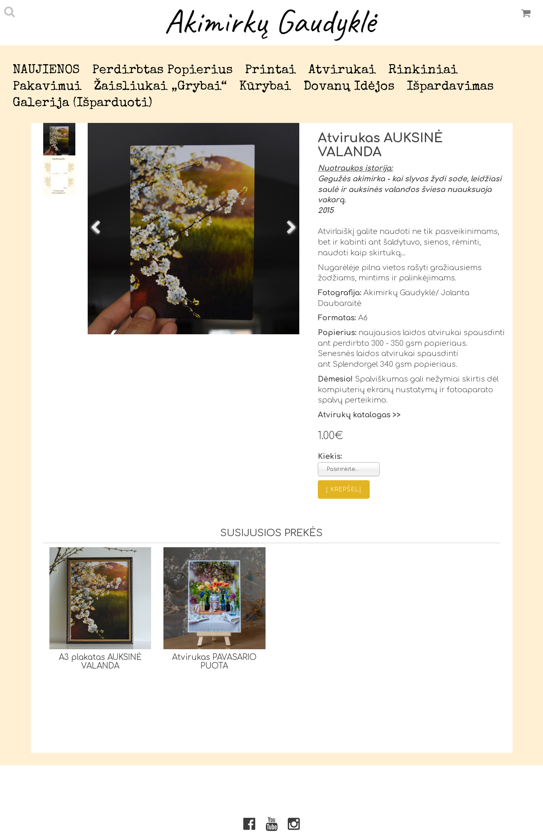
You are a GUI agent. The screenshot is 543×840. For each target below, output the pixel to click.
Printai (270, 70)
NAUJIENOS (46, 70)
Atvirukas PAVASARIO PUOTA (214, 661)
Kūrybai (265, 87)
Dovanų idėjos (348, 87)
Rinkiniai (423, 70)
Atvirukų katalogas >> (359, 415)
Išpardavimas (450, 87)
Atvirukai (342, 70)
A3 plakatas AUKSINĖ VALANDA (100, 661)
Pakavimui (47, 87)
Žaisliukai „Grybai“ (160, 87)
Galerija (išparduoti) (82, 103)
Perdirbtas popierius (162, 70)
